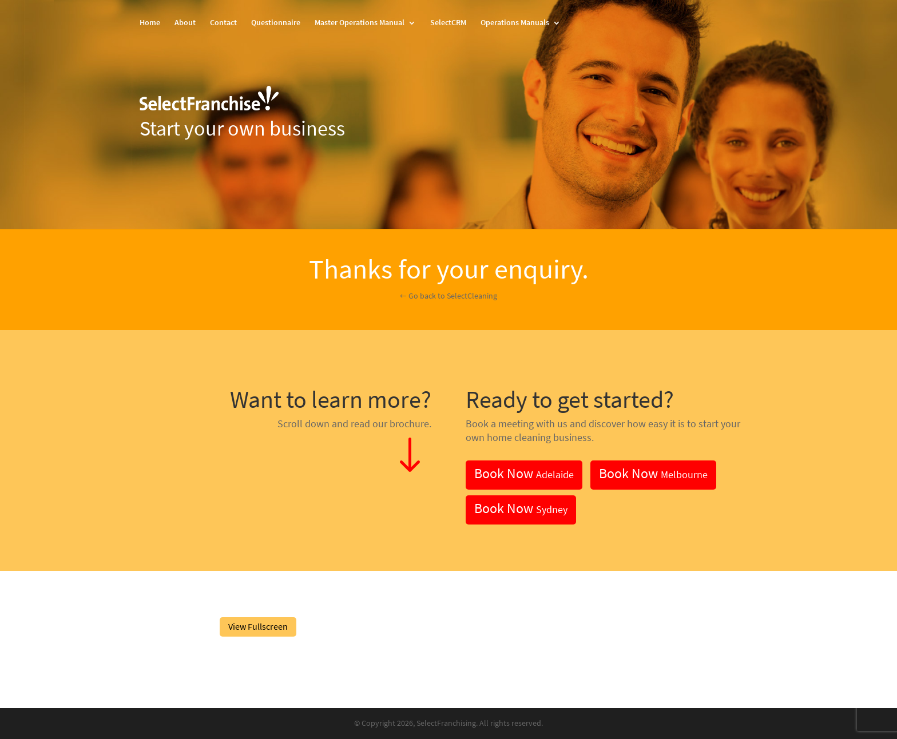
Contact (223, 23)
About (185, 23)
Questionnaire (275, 23)
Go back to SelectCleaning (452, 296)
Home (150, 23)
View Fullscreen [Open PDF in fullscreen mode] (258, 627)
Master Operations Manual (359, 23)
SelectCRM (448, 23)
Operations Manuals (515, 23)
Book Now (524, 473)
